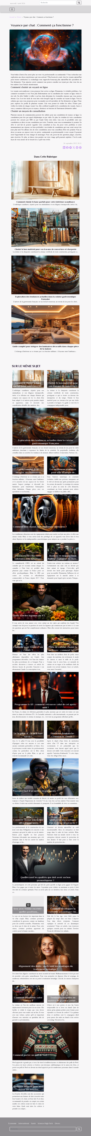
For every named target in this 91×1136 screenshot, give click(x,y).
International (23, 1123)
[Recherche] (57, 3)
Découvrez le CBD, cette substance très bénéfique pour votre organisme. (28, 558)
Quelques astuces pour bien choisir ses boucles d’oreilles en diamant (28, 1089)
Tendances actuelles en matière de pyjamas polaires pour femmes (63, 1000)
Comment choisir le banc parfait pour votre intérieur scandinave (45, 202)
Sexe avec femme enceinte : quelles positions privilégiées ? (28, 911)
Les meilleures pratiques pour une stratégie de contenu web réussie (63, 472)
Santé (33, 1123)
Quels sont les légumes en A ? (29, 615)
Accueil (12, 17)
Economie (12, 1123)
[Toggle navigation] (12, 9)
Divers (19, 17)
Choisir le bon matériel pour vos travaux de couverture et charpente (45, 249)
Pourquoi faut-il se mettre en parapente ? (35, 791)
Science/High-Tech (45, 1123)
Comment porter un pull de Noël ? (31, 1055)
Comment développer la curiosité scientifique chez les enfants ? (62, 911)
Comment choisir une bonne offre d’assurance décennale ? (28, 822)
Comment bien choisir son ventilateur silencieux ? (40, 526)
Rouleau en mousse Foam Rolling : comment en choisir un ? (63, 558)
